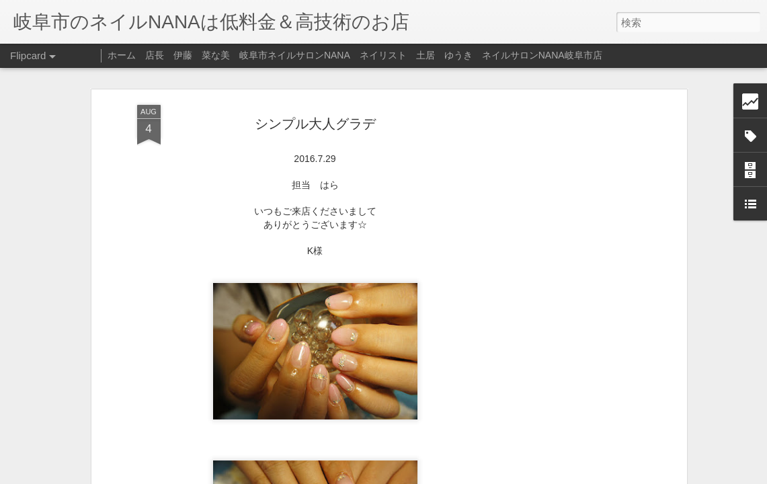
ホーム (122, 55)
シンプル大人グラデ (315, 113)
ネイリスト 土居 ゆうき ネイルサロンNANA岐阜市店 (481, 55)
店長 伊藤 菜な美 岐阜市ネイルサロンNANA (247, 55)
